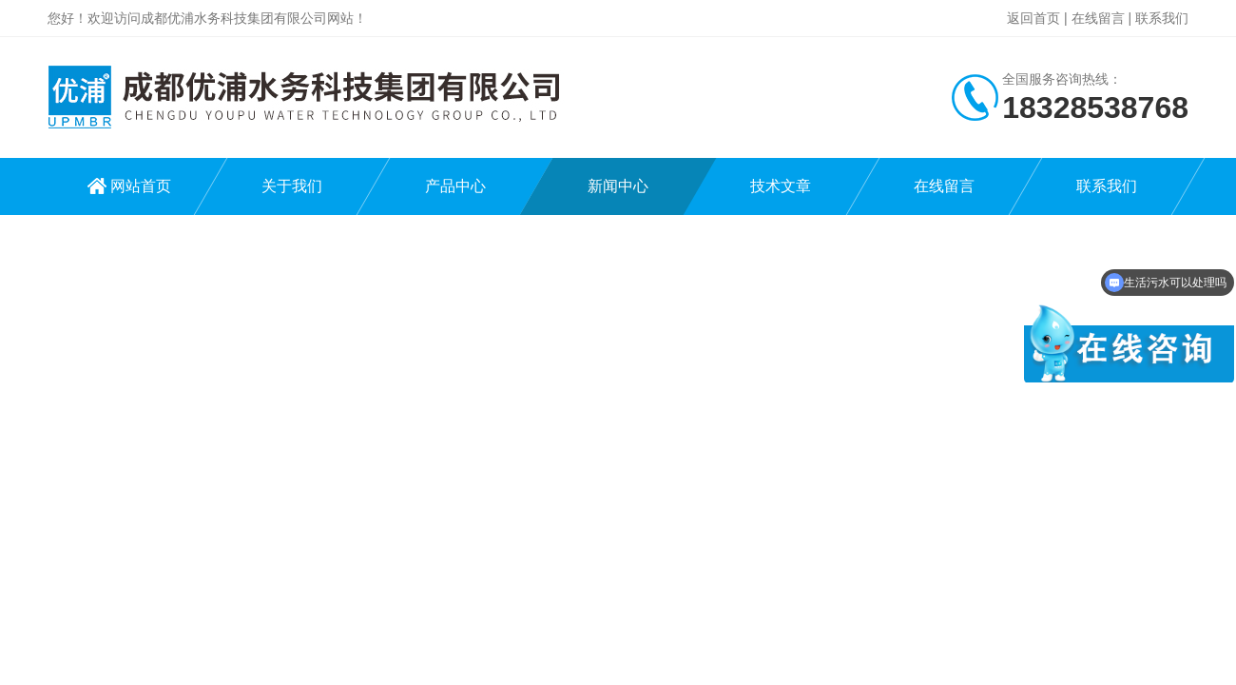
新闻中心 (618, 186)
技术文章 (780, 186)
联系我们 (1161, 18)
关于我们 (291, 186)
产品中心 (455, 186)
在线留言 (1098, 18)
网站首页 (140, 186)
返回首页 (1033, 18)
